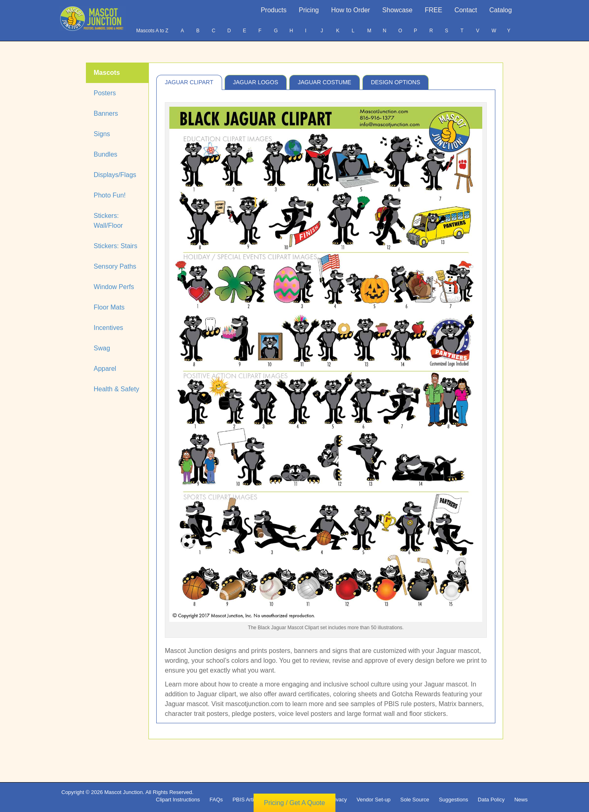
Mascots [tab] (107, 72)
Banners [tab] (106, 113)
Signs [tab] (102, 133)
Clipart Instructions (178, 799)
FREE (433, 10)
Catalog (500, 10)
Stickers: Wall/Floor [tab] (108, 220)
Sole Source (414, 799)
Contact (465, 10)
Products (273, 10)
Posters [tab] (105, 93)
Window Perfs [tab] (114, 286)
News (521, 799)
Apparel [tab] (105, 368)
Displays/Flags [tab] (115, 174)
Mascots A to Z (152, 31)
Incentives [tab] (108, 327)
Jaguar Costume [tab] (324, 82)
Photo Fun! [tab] (110, 195)
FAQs (216, 799)
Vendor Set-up (374, 799)
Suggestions (453, 799)
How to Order (350, 10)
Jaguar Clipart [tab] (189, 82)
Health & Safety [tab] (116, 389)
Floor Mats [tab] (109, 307)
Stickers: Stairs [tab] (115, 245)
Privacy (338, 799)
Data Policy (491, 799)
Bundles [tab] (105, 154)
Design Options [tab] (395, 82)
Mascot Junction (123, 792)
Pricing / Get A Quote (294, 802)
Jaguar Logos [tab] (255, 82)
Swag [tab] (102, 348)
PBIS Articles (247, 799)
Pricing (309, 10)
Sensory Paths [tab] (115, 266)
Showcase (397, 10)
